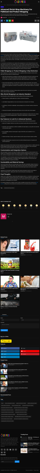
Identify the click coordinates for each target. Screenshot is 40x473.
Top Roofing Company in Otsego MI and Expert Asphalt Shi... (33, 449)
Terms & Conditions (29, 470)
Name (2, 317)
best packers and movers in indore (6, 407)
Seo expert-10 (30, 439)
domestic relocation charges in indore (7, 416)
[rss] (4, 452)
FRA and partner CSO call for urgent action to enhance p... (9, 289)
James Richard (30, 452)
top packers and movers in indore (27, 405)
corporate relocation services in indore (7, 412)
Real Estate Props (30, 445)
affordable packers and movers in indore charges (23, 416)
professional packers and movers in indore (8, 414)
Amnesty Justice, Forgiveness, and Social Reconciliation (18, 387)
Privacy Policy (36, 470)
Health (5, 4)
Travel (2, 403)
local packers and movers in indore (20, 412)
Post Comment (4, 330)
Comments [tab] (4, 314)
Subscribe (17, 461)
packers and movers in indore (21, 403)
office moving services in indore (22, 414)
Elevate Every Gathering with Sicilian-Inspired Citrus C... (29, 253)
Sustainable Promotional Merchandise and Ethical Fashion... (18, 375)
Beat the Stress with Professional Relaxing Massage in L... (29, 289)
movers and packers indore (16, 405)
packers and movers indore (32, 403)
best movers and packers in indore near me (21, 418)
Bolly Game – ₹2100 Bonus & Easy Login (33, 438)
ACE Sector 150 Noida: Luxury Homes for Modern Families (33, 444)
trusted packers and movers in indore (7, 409)
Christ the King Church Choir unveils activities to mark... (17, 369)
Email (22, 317)
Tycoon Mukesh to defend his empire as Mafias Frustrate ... (18, 381)
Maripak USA (9, 214)
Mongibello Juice (23, 254)
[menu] (1, 2)
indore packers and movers (5, 405)
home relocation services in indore (6, 418)
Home (1, 4)
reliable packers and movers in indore (21, 409)
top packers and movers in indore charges (21, 407)
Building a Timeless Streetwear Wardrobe (9, 306)
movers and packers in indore (10, 403)
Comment (2, 322)
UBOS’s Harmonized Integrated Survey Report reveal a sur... (18, 363)
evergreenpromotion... (11, 376)
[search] (38, 2)
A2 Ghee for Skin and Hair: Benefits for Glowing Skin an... (10, 271)
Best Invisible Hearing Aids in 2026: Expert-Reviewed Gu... (9, 253)
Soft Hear (2, 254)
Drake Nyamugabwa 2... (11, 364)
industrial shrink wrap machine (9, 187)
